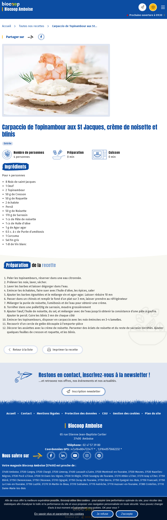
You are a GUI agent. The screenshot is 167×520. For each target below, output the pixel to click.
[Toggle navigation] (163, 8)
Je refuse (102, 513)
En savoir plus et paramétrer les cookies (59, 513)
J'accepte (127, 513)
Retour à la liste (21, 349)
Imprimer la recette (62, 349)
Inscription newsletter (83, 391)
